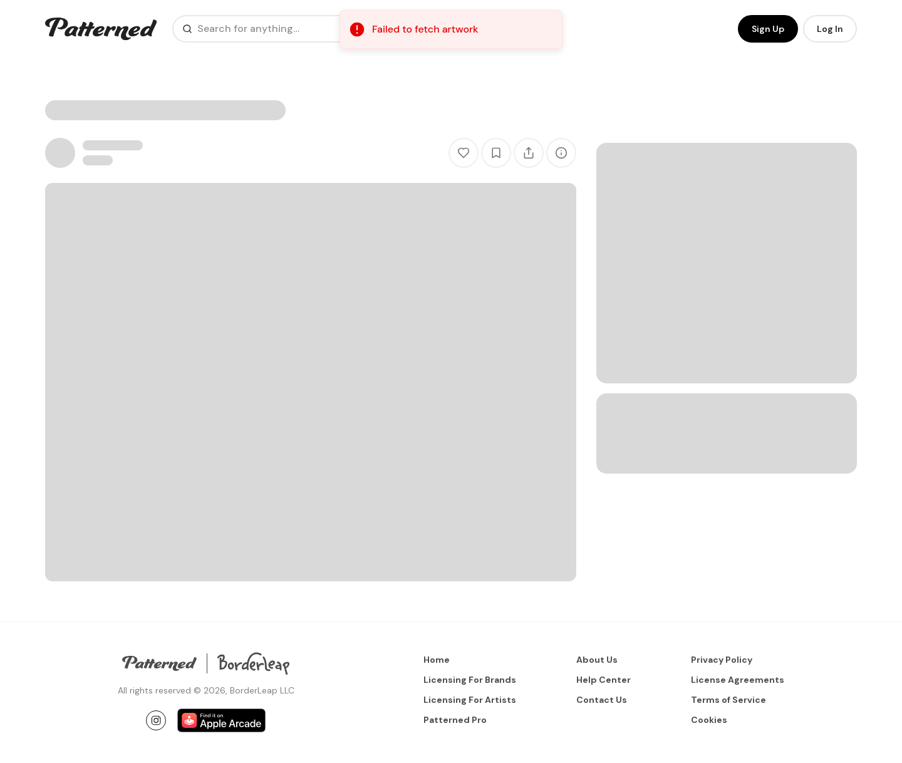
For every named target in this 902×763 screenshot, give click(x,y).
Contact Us (601, 699)
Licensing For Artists (469, 699)
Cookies (709, 719)
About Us (597, 659)
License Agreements (737, 679)
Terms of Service (728, 699)
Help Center (603, 679)
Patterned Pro (455, 719)
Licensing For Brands (469, 679)
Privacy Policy (721, 659)
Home (436, 659)
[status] (451, 29)
